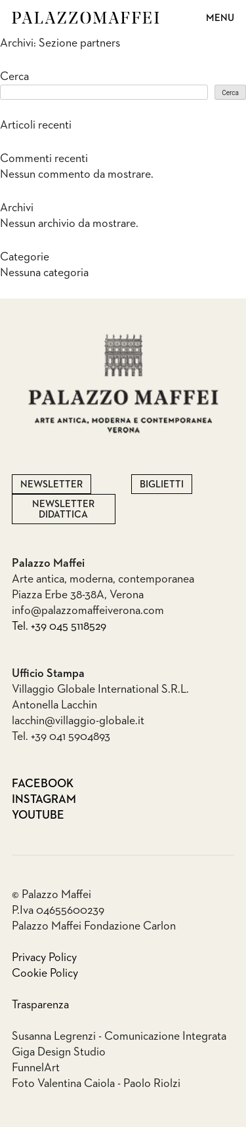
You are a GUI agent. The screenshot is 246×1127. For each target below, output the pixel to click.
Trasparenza (40, 1005)
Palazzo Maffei (85, 18)
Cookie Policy (45, 973)
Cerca (14, 77)
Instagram (24, 800)
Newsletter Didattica (63, 509)
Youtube (24, 815)
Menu (220, 18)
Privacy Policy (44, 958)
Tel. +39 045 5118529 (59, 626)
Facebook (24, 784)
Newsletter (51, 484)
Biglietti (162, 484)
